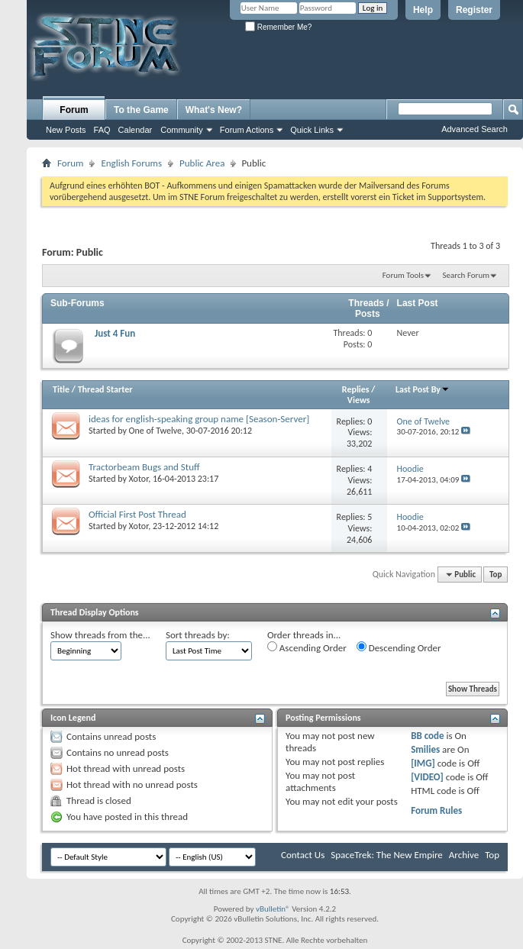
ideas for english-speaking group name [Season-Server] (199, 418)
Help (423, 10)
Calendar (135, 129)
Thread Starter (105, 389)
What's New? (214, 110)
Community (181, 129)
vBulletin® (273, 909)
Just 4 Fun (115, 333)
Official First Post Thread (137, 514)
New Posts (66, 129)
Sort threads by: (198, 635)
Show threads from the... (100, 635)
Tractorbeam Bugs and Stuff (144, 467)
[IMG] (423, 763)
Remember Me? (278, 27)
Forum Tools (403, 275)
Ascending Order (307, 647)
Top (495, 574)
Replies (356, 389)
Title (61, 389)
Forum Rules (436, 810)
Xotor (139, 478)
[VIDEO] (427, 777)
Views (358, 400)
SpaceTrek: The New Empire (387, 854)
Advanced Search (474, 129)
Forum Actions (246, 129)
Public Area (201, 163)
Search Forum (466, 275)
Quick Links (312, 129)
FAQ (102, 129)
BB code (427, 735)
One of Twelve (155, 430)
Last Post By (422, 389)
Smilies (425, 749)
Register (474, 10)
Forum (74, 110)
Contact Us (302, 854)
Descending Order (399, 647)
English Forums (131, 163)
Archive (464, 854)
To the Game (141, 110)
